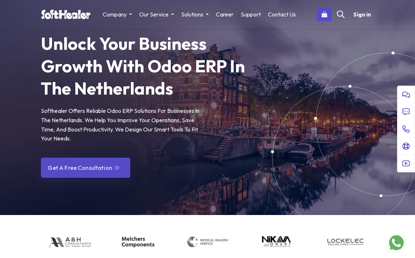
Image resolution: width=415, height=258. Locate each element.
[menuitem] (225, 14)
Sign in (362, 14)
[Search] (341, 14)
